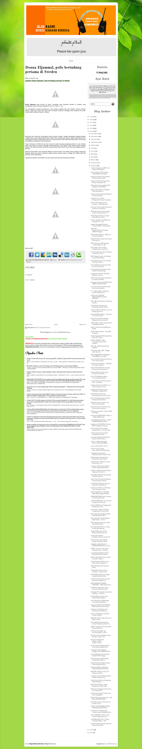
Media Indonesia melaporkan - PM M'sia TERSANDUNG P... (101, 698)
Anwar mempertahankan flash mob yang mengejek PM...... (100, 646)
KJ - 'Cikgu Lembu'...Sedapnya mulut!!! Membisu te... (100, 291)
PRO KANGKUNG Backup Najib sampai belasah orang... (100, 575)
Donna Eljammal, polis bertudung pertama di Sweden (101, 265)
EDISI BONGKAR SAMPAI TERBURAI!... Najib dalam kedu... (101, 584)
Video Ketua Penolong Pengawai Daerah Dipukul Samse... (101, 480)
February (94, 163)
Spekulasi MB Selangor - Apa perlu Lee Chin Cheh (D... (101, 315)
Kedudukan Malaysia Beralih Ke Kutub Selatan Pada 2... (100, 438)
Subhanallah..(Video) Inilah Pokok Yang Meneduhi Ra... (101, 323)
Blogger (68, 332)
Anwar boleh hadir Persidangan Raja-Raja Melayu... (100, 190)
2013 (91, 730)
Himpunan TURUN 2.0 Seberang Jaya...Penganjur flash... (100, 488)
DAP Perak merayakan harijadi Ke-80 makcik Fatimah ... (101, 278)
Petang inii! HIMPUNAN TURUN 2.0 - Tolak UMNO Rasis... (101, 416)
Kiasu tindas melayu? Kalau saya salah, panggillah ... (101, 694)
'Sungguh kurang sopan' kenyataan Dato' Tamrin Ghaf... (101, 454)
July (92, 148)
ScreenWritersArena (110, 744)
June (92, 151)
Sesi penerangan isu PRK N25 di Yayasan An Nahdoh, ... (100, 168)
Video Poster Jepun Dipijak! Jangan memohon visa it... (99, 540)
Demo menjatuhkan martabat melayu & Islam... (100, 614)
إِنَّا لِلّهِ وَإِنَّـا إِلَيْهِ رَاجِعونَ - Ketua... (99, 446)
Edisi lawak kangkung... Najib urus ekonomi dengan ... (101, 235)
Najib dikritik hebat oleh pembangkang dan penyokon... (101, 394)
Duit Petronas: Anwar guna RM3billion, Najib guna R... (99, 390)
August (93, 145)
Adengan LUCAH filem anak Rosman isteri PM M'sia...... (99, 610)
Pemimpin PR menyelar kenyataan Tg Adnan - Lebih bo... (101, 592)
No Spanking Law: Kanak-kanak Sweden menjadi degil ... (101, 270)
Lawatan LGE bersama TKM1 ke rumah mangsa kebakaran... (100, 467)
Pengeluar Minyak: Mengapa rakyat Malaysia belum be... (100, 668)
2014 (91, 131)
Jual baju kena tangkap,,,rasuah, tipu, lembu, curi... (100, 462)
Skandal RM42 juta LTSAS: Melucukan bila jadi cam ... (99, 532)
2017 (91, 122)
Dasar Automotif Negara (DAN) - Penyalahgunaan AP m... (101, 514)
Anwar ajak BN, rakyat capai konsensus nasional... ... (99, 373)
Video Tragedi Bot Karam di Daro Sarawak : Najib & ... (101, 558)
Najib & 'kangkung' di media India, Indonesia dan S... (101, 627)
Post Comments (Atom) (43, 327)
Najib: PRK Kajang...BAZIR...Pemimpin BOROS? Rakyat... (99, 230)
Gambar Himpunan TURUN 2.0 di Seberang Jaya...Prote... (101, 386)
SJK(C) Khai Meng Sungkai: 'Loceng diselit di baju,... (99, 377)
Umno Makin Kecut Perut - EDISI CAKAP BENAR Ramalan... (101, 420)
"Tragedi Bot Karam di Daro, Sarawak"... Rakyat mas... (99, 571)
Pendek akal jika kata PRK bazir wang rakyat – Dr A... (100, 220)
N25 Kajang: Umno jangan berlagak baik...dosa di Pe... (100, 248)
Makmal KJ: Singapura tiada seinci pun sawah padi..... (101, 689)
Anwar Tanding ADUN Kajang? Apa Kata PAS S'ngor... (101, 336)
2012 (91, 732)
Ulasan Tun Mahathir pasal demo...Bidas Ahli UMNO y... (100, 442)
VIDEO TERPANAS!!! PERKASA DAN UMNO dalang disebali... (100, 493)
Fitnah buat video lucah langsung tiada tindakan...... (101, 681)
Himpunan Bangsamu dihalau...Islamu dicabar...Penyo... (97, 641)
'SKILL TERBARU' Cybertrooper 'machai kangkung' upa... (100, 715)
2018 (91, 119)
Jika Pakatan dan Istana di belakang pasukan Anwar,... (100, 306)
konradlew (54, 332)
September (94, 142)
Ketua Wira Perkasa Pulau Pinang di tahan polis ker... (101, 475)
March (93, 160)
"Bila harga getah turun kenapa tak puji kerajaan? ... (100, 523)
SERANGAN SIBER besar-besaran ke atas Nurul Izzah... (101, 497)
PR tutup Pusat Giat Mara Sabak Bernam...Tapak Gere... (101, 636)
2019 (91, 116)
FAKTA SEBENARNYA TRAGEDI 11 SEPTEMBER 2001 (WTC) (101, 355)
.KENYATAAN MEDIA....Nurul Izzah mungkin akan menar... (101, 501)
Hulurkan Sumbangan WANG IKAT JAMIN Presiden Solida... (101, 283)
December (94, 133)
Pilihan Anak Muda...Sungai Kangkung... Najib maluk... (99, 685)
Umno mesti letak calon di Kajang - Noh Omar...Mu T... (101, 252)
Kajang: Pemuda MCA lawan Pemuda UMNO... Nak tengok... (101, 225)
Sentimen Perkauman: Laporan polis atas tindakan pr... (100, 579)
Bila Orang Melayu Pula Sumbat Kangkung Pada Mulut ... (100, 399)
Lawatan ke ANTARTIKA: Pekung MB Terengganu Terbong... (101, 425)
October (93, 139)
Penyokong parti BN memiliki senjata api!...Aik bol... (100, 659)
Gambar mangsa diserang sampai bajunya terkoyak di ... (101, 471)
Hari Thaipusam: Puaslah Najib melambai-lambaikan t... (100, 601)
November (94, 136)
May (92, 154)
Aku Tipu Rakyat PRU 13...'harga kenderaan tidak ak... (100, 527)
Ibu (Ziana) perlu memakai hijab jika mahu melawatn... (100, 287)
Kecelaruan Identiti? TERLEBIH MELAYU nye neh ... (100, 274)
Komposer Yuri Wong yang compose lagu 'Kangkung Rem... (101, 711)
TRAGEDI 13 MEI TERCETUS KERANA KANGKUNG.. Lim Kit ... (101, 545)
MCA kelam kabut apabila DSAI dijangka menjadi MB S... (100, 186)
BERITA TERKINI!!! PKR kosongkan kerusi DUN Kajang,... (98, 342)
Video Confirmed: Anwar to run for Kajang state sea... (101, 310)
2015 (91, 128)
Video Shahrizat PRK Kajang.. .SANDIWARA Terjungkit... (100, 173)
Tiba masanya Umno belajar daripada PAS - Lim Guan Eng (100, 429)
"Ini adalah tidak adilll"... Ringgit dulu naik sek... (100, 351)
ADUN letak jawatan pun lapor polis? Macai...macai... (100, 216)
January (93, 165)
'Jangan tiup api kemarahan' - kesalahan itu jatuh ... (100, 433)
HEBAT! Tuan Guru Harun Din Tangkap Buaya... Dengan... (100, 549)
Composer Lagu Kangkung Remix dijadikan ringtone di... (101, 676)
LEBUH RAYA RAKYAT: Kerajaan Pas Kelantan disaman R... (100, 368)
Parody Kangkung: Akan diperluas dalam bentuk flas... (101, 724)
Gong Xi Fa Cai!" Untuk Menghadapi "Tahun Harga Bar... (101, 199)
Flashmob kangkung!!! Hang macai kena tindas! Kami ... (99, 588)
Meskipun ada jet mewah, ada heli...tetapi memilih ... (100, 403)
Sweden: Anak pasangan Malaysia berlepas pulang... (101, 194)
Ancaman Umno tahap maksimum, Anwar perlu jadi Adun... (101, 207)
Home (71, 61)
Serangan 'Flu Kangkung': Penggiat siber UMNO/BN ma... (101, 650)
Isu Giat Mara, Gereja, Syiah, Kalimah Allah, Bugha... (99, 597)
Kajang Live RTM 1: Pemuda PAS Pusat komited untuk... (100, 177)
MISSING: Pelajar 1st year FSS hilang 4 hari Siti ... (100, 672)
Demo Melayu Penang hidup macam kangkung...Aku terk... (100, 623)
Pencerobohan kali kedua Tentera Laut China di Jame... (101, 360)
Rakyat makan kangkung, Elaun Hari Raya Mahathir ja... (100, 663)
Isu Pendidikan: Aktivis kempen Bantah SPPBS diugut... (100, 655)
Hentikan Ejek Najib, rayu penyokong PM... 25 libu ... (99, 631)
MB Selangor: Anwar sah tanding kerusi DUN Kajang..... (101, 257)
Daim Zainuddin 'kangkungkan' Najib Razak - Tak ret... (100, 519)
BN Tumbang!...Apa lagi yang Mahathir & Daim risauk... (99, 458)
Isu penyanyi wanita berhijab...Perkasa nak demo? (100, 536)
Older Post (82, 324)
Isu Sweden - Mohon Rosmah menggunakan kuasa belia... (100, 510)
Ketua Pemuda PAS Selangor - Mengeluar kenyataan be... (100, 319)
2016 (91, 125)
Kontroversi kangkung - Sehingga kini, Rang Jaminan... (101, 364)
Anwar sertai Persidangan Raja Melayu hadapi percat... (100, 181)
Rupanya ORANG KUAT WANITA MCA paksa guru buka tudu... (100, 605)
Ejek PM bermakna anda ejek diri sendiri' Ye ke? (101, 702)
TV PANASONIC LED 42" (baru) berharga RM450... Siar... (100, 720)
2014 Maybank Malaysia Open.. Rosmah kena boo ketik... (100, 553)
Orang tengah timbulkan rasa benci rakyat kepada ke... (100, 562)
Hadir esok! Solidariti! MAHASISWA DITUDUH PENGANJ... (99, 297)
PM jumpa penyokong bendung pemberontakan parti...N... (100, 212)
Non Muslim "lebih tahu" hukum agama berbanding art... (100, 484)
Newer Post (28, 324)
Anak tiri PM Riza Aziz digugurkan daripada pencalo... (101, 506)
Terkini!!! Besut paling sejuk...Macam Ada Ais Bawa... (100, 449)
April (92, 157)
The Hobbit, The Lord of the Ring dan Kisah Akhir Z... (101, 261)
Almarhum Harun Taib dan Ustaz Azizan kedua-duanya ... (100, 407)
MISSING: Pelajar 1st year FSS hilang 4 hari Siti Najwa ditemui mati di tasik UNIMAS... (52, 366)
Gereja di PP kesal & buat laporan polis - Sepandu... (101, 381)
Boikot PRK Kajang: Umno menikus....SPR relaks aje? (99, 203)
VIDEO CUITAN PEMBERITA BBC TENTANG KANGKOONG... (100, 707)
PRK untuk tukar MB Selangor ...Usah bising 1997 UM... (100, 244)
